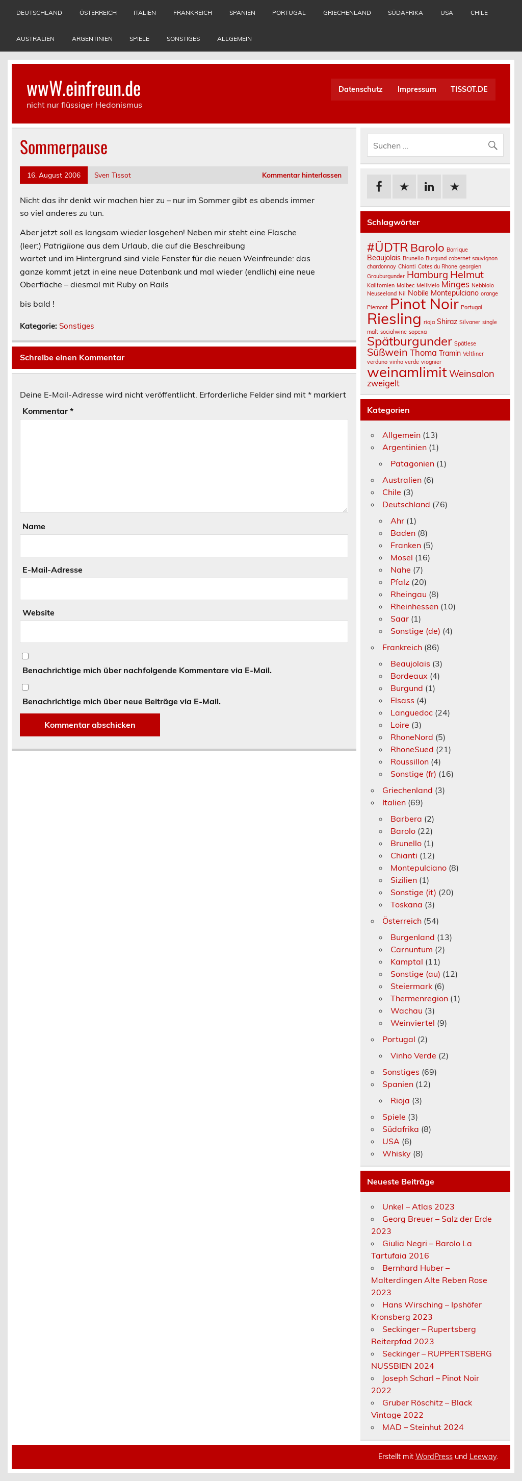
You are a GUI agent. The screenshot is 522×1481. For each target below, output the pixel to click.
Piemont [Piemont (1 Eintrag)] (377, 307)
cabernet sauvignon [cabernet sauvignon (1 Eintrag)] (473, 258)
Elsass (402, 700)
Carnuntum (411, 949)
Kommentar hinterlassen (302, 174)
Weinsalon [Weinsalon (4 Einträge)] (471, 374)
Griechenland (347, 12)
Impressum (417, 89)
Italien (145, 12)
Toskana (406, 904)
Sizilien (403, 880)
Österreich (98, 12)
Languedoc (411, 712)
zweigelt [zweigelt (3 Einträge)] (383, 383)
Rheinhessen (414, 606)
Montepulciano (418, 867)
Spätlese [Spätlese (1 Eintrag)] (465, 343)
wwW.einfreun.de (84, 87)
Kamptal (406, 961)
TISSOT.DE (469, 89)
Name (33, 526)
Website (38, 612)
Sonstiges (183, 38)
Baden (402, 533)
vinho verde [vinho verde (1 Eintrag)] (404, 361)
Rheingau (408, 594)
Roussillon (409, 761)
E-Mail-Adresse (52, 569)
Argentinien (92, 38)
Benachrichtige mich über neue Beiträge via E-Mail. (121, 701)
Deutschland (39, 12)
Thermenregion (419, 998)
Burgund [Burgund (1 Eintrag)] (436, 258)
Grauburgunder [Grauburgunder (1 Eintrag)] (386, 276)
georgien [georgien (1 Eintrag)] (470, 266)
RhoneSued (412, 749)
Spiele (139, 38)
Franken (405, 545)
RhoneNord (411, 737)
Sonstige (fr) (413, 774)
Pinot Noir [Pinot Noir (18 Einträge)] (424, 303)
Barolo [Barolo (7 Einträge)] (427, 247)
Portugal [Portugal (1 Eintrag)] (471, 307)
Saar (399, 618)
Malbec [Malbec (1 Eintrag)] (405, 285)
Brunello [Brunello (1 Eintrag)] (413, 258)
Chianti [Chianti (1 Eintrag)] (407, 266)
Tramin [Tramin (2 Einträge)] (450, 353)
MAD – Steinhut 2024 (423, 1427)
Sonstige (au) (415, 974)
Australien (35, 38)
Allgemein (234, 38)
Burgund (406, 688)
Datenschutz (360, 89)
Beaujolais (410, 663)
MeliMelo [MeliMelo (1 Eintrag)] (427, 285)
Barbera (406, 818)
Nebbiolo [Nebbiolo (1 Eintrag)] (483, 285)
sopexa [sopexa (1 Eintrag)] (418, 331)
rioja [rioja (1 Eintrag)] (429, 322)
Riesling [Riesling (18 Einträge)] (394, 318)
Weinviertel (412, 1023)
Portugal (289, 12)
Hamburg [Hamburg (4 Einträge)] (427, 275)
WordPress (434, 1456)
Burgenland (412, 937)
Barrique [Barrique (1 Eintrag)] (457, 249)
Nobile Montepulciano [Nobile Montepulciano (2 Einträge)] (443, 293)
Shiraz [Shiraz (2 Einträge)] (447, 321)
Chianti (403, 855)
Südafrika (405, 12)
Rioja (400, 1100)
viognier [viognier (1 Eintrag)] (431, 361)
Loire (399, 725)
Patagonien (412, 463)
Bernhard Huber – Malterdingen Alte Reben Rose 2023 (429, 1280)
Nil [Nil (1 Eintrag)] (402, 293)
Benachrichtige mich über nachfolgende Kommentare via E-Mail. (147, 670)
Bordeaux (409, 676)
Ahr (397, 520)
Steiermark (411, 986)
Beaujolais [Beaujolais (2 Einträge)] (384, 257)
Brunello (406, 843)
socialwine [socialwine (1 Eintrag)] (393, 331)
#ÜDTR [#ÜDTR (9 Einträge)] (387, 247)
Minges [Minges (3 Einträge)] (455, 284)
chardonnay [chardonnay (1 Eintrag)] (381, 266)
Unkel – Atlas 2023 (418, 1206)
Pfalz (399, 582)
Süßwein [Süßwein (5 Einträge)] (387, 351)
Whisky (396, 1153)
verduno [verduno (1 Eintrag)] (377, 361)
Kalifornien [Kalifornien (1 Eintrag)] (381, 285)
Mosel (401, 557)
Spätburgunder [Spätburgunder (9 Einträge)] (409, 341)
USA (446, 12)
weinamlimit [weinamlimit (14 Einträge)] (407, 372)
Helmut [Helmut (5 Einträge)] (467, 274)
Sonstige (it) (413, 892)
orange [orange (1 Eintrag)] (489, 293)
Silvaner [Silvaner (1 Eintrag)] (469, 322)
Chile (479, 12)
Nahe (400, 569)
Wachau (406, 1010)
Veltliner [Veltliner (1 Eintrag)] (473, 353)
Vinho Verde (413, 1055)
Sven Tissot (112, 174)
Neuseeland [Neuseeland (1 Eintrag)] (382, 293)
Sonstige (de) (415, 631)
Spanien (242, 12)
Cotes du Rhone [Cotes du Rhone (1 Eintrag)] (437, 266)
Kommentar (47, 411)
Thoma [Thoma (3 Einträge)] (423, 353)
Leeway (483, 1456)
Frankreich (192, 12)
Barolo (402, 831)
